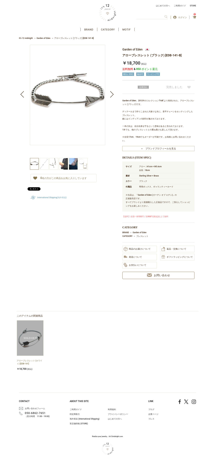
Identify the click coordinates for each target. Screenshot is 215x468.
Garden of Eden (43, 38)
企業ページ (153, 414)
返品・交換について (173, 249)
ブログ (151, 409)
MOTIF (126, 29)
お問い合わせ (158, 275)
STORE (193, 6)
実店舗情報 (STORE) (79, 423)
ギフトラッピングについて (177, 257)
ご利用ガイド (180, 6)
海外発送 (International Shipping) (84, 419)
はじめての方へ (163, 6)
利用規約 (112, 409)
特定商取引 (75, 414)
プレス (151, 419)
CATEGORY (108, 29)
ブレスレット (142, 236)
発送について (133, 257)
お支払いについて (135, 265)
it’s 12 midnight (26, 38)
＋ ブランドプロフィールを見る (158, 148)
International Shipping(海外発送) (52, 197)
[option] (67, 101)
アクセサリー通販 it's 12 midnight (107, 12)
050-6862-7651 (35, 413)
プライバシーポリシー (118, 414)
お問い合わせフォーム (35, 408)
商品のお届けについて (137, 249)
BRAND (88, 29)
